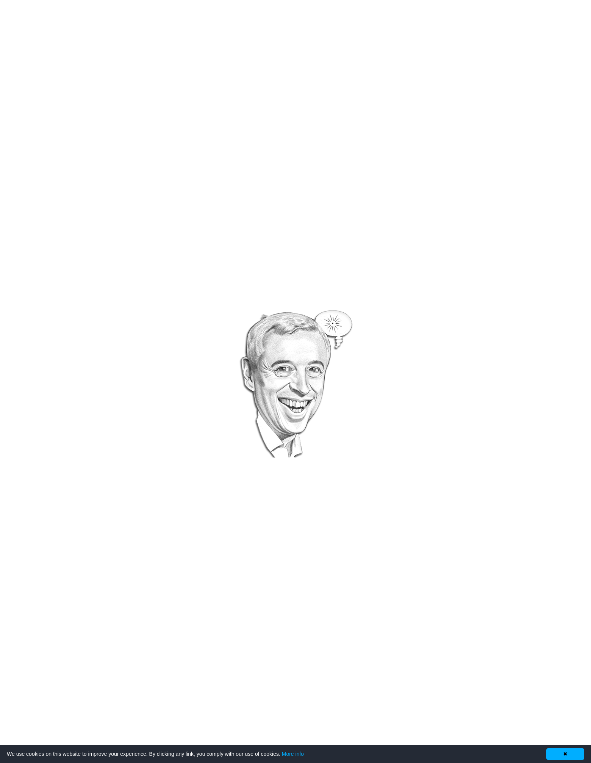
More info (293, 754)
